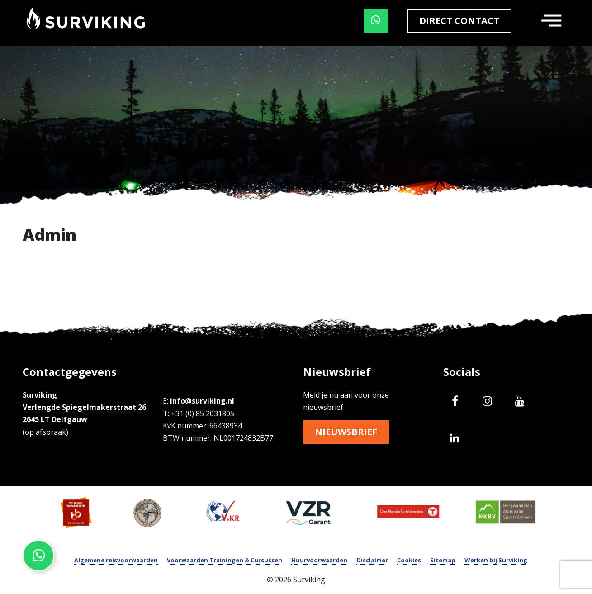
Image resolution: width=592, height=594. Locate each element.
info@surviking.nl (202, 401)
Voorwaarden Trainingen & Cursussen (224, 560)
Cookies (409, 560)
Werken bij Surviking (495, 560)
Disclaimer (372, 560)
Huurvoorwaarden (319, 560)
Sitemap (442, 560)
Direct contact (459, 20)
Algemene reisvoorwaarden (116, 560)
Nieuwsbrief (346, 432)
